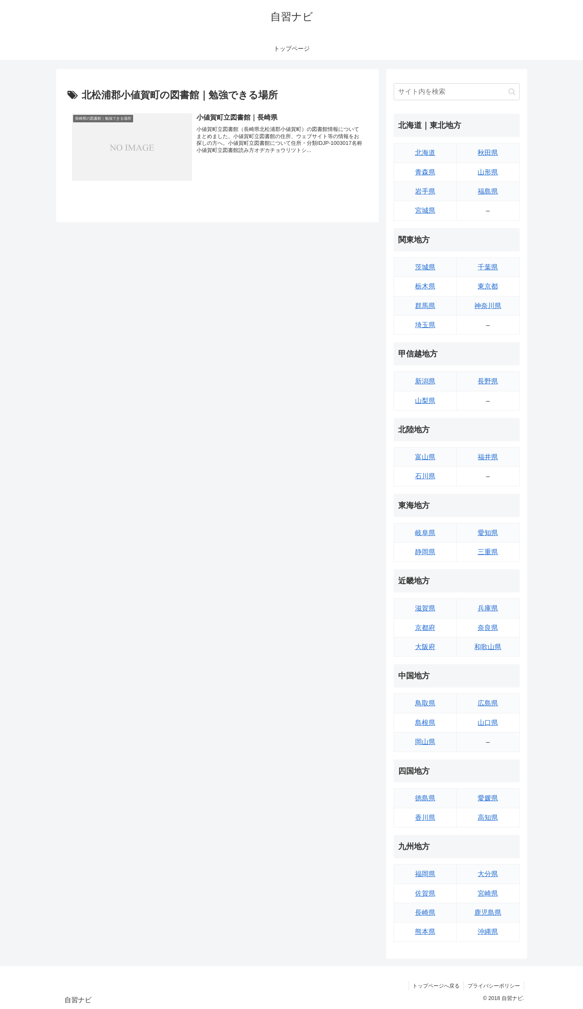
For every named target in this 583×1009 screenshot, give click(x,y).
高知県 (488, 817)
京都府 (425, 628)
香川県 (425, 817)
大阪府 (425, 647)
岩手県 (425, 191)
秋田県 (488, 152)
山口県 (488, 722)
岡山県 (425, 742)
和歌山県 (487, 647)
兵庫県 (488, 608)
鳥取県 (425, 703)
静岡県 (425, 552)
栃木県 (425, 286)
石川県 (425, 476)
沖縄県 (488, 931)
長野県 (488, 381)
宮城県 (425, 210)
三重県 (488, 552)
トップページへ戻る (436, 986)
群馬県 (425, 306)
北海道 (425, 152)
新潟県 (425, 381)
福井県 (488, 457)
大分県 (488, 874)
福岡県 (425, 874)
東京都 (488, 286)
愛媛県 (488, 798)
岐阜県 (425, 533)
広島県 (488, 703)
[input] (457, 91)
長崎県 (425, 912)
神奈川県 (487, 306)
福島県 (488, 191)
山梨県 (425, 401)
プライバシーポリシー (494, 986)
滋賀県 (425, 608)
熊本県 (425, 931)
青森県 (425, 172)
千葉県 (488, 267)
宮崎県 (488, 893)
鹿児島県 (487, 912)
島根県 (425, 722)
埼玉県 (425, 325)
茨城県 (425, 267)
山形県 (488, 172)
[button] (512, 91)
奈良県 (488, 628)
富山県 (425, 457)
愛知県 (488, 533)
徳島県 (425, 798)
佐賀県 (425, 893)
